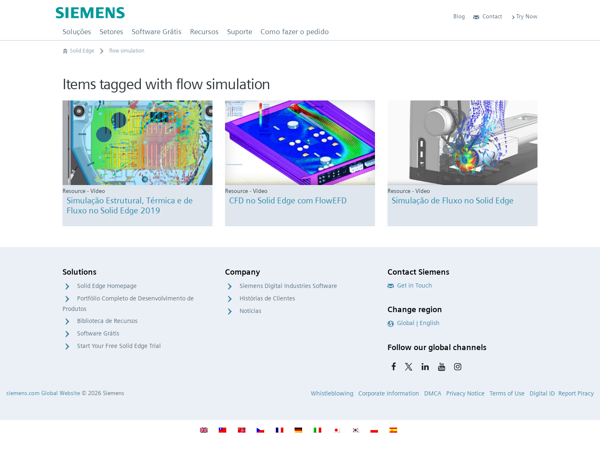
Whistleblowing (332, 393)
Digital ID (542, 393)
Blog (459, 16)
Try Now (524, 16)
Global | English (414, 323)
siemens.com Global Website (43, 393)
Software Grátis (98, 333)
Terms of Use (507, 393)
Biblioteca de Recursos (107, 321)
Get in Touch (410, 285)
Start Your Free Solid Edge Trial (119, 346)
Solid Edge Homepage (107, 286)
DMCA (432, 393)
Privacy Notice (465, 393)
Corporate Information (388, 393)
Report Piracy (576, 393)
